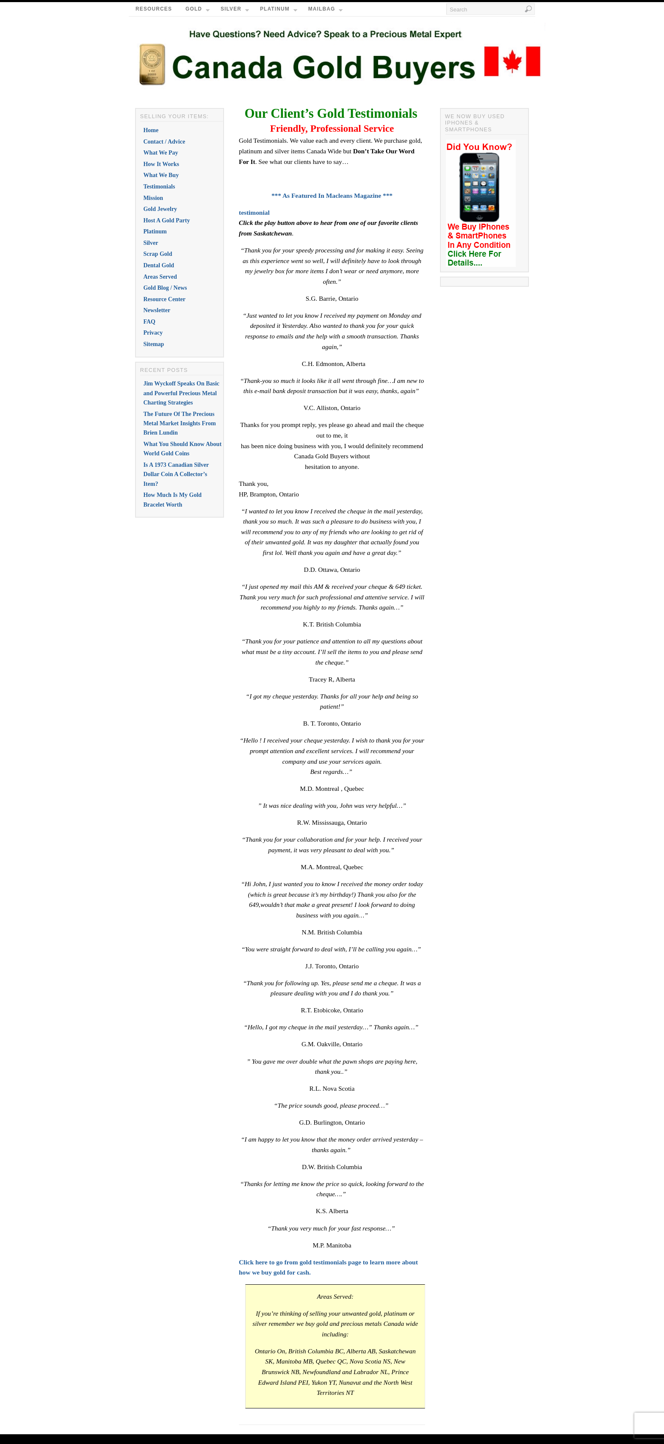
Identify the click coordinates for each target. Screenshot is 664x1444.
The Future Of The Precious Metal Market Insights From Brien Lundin (179, 423)
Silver (235, 11)
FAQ (149, 322)
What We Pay (160, 153)
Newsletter (156, 310)
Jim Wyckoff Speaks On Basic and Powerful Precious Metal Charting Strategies (181, 393)
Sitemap (153, 344)
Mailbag (325, 11)
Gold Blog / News (165, 288)
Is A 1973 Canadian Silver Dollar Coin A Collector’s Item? (176, 474)
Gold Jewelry (160, 209)
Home (150, 130)
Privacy (153, 333)
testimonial (254, 212)
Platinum (278, 11)
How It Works (161, 164)
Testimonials (159, 186)
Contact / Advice (164, 142)
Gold (197, 11)
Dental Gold (158, 265)
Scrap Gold (157, 254)
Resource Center (164, 299)
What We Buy (161, 175)
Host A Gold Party (166, 220)
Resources (154, 9)
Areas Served (160, 277)
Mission (153, 198)
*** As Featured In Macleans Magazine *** (332, 195)
